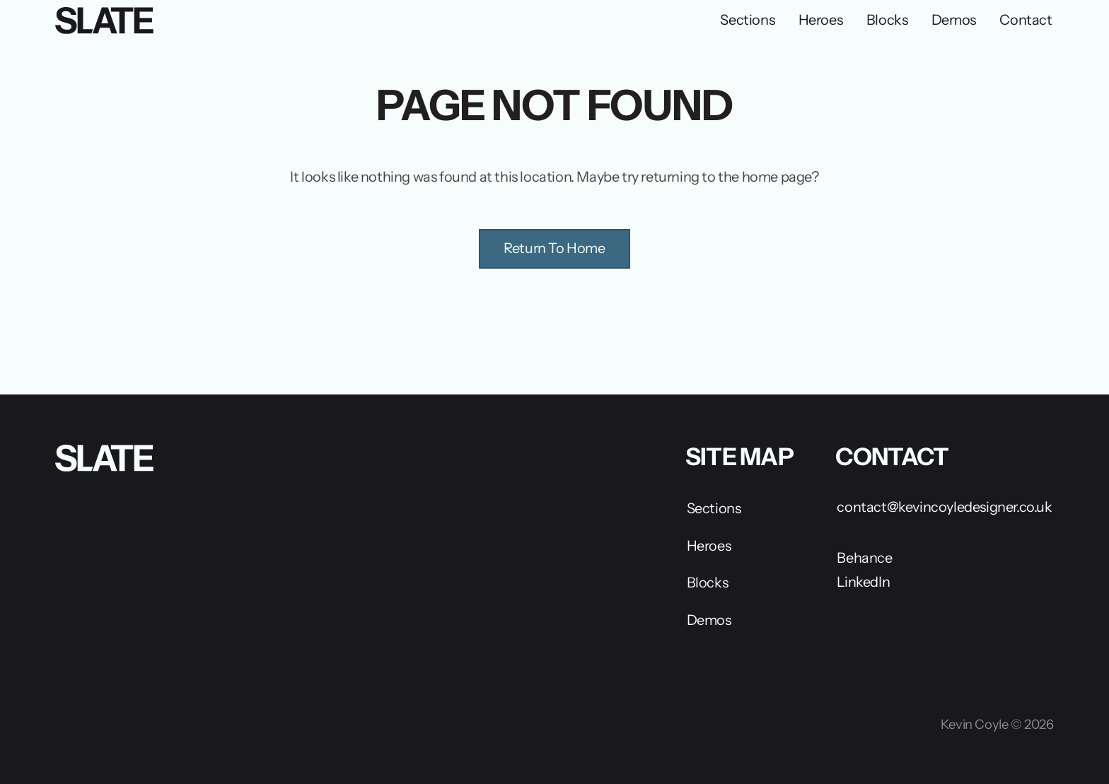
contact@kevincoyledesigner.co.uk (944, 506)
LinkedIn (863, 581)
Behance (864, 557)
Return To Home (554, 248)
